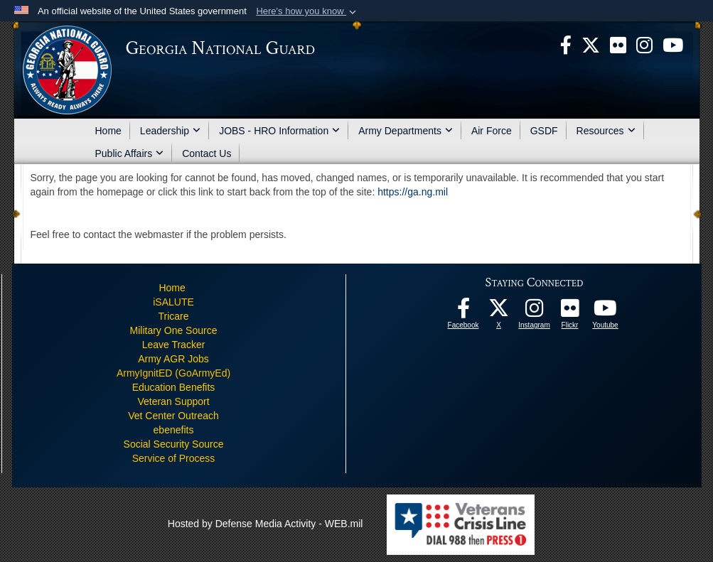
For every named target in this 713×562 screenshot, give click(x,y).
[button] (307, 11)
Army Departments (405, 130)
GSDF (544, 130)
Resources (606, 130)
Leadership (170, 130)
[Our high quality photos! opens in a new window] (570, 312)
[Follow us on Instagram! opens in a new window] (534, 312)
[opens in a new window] (618, 44)
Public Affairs (129, 153)
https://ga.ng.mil (412, 192)
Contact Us (206, 153)
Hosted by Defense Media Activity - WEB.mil (265, 523)
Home (108, 130)
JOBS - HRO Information (279, 130)
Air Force (491, 130)
